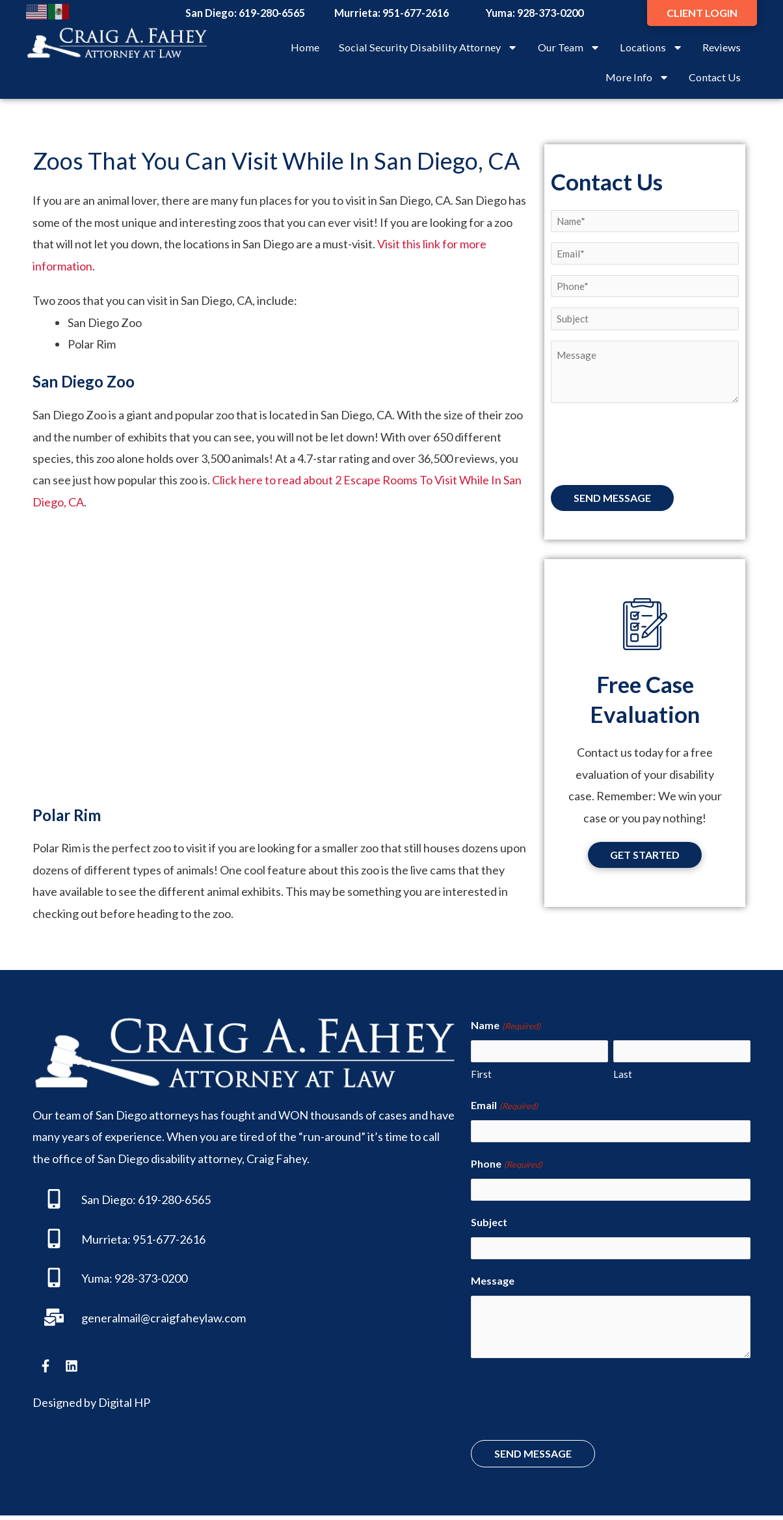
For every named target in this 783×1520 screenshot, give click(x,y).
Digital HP (124, 1402)
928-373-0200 (550, 13)
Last (622, 1075)
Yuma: (97, 1278)
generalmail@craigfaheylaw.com (163, 1318)
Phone (506, 1166)
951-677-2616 (415, 13)
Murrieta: (106, 1239)
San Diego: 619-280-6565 (146, 1199)
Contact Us (715, 77)
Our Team (569, 47)
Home (305, 47)
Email (504, 1107)
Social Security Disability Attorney (428, 47)
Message (492, 1285)
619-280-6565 (272, 13)
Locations (651, 47)
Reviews (721, 47)
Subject (489, 1225)
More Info (637, 77)
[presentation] (650, 450)
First (481, 1075)
